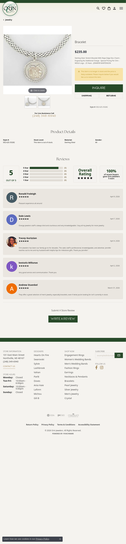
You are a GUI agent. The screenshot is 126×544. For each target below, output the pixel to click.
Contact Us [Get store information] (9, 366)
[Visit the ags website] (73, 415)
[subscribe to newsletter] (119, 355)
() (65, 168)
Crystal (68, 398)
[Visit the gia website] (50, 415)
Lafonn (37, 389)
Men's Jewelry (72, 393)
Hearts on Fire (41, 355)
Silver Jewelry (71, 389)
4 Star (25, 171)
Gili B (36, 398)
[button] (98, 8)
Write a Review (63, 319)
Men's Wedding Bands (76, 363)
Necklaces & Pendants (76, 376)
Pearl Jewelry (71, 385)
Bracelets (69, 380)
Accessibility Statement (89, 424)
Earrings (69, 372)
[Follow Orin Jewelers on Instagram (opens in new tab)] (101, 367)
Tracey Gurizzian (28, 238)
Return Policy (32, 424)
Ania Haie (39, 385)
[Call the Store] (10, 361)
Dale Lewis (24, 215)
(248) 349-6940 (44, 116)
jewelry (8, 19)
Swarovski (39, 359)
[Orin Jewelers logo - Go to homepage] (10, 8)
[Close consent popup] (60, 539)
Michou (38, 393)
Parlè (36, 376)
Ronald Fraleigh (27, 193)
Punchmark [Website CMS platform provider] (68, 434)
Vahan (37, 372)
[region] (37, 60)
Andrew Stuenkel (28, 284)
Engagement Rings (74, 355)
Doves (37, 380)
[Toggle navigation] (121, 8)
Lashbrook (39, 368)
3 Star (25, 174)
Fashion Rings (72, 368)
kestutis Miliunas (28, 262)
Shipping (87, 96)
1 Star (25, 180)
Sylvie (37, 363)
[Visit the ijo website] (61, 415)
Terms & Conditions (66, 424)
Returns (111, 96)
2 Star (25, 177)
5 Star (25, 168)
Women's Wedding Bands (78, 359)
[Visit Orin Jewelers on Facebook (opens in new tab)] (96, 367)
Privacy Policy (47, 424)
